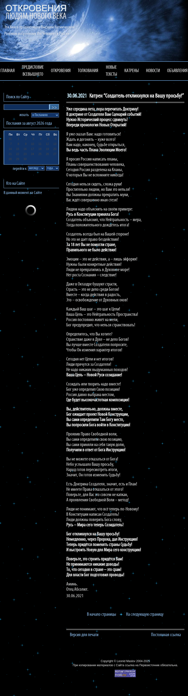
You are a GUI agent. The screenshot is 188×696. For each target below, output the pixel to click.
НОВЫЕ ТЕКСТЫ (111, 71)
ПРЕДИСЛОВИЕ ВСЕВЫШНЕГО (33, 71)
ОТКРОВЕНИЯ (61, 70)
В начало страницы (101, 614)
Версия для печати (84, 635)
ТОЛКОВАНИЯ (88, 70)
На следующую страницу (145, 614)
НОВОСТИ (153, 70)
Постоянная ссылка (166, 635)
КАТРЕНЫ (131, 70)
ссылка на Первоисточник (142, 665)
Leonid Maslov (126, 661)
